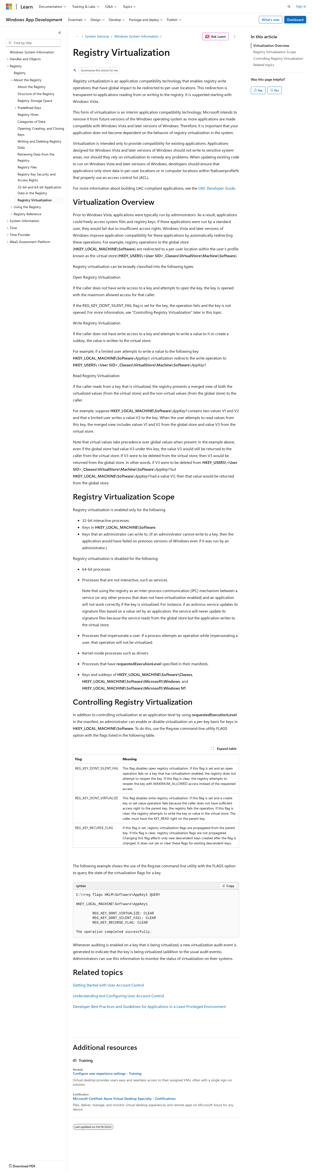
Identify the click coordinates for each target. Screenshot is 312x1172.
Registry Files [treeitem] (27, 167)
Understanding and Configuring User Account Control (118, 995)
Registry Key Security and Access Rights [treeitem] (37, 177)
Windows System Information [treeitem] (32, 52)
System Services (97, 36)
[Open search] (289, 6)
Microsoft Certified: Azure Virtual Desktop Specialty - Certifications (124, 1098)
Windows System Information (136, 36)
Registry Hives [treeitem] (28, 114)
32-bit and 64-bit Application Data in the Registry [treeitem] (39, 190)
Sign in (301, 6)
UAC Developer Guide (216, 188)
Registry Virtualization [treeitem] (35, 200)
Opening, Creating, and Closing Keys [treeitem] (41, 131)
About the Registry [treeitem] (32, 86)
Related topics (263, 64)
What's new (271, 19)
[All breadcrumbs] (77, 36)
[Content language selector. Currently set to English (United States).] (28, 1165)
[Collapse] (60, 32)
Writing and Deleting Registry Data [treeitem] (39, 144)
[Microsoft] (9, 6)
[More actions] (235, 36)
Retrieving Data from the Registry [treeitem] (36, 157)
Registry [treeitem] (20, 72)
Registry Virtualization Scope (274, 51)
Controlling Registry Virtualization (278, 58)
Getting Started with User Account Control (108, 984)
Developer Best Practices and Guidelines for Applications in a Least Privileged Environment (149, 1006)
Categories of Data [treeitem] (31, 121)
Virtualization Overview (271, 45)
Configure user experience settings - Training (107, 1073)
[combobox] (33, 43)
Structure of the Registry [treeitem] (36, 93)
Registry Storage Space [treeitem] (35, 100)
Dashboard (295, 19)
